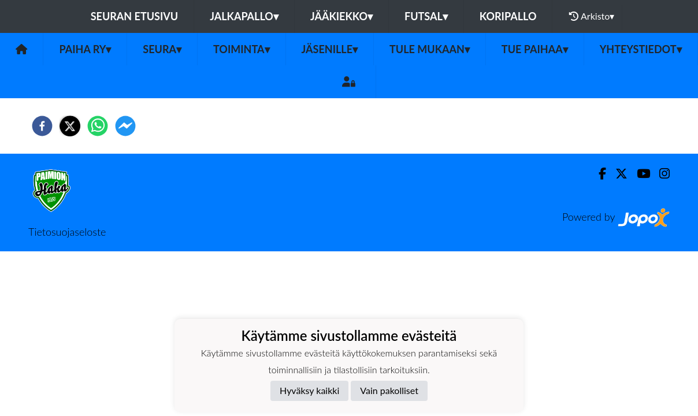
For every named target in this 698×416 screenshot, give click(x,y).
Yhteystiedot (641, 49)
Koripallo (508, 16)
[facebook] (42, 126)
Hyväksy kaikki (309, 390)
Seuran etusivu (135, 16)
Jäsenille (330, 49)
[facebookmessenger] (125, 126)
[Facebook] (597, 174)
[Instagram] (660, 174)
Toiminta (241, 49)
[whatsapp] (97, 126)
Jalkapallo (244, 16)
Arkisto (591, 16)
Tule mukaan (429, 49)
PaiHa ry (85, 49)
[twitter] (70, 126)
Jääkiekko (341, 16)
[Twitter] (617, 174)
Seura (162, 49)
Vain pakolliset (389, 390)
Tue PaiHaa (535, 49)
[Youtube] (639, 174)
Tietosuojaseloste (67, 231)
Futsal (426, 16)
